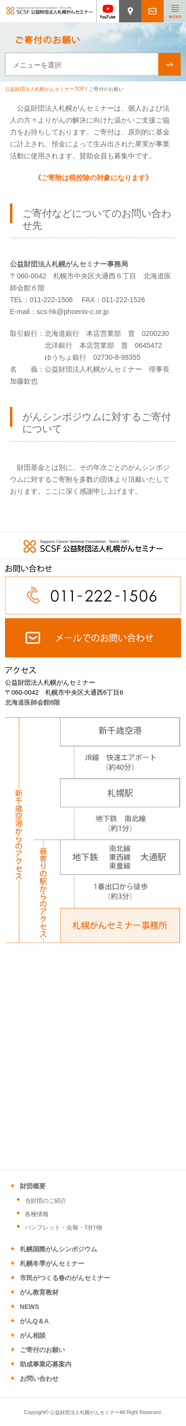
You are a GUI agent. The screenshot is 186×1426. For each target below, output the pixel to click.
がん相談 (33, 1335)
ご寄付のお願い (42, 1350)
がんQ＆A (34, 1321)
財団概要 (33, 1186)
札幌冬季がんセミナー (52, 1263)
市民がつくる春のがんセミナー (65, 1278)
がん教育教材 (39, 1292)
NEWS (29, 1306)
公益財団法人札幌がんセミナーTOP (44, 89)
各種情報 (37, 1214)
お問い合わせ (39, 1378)
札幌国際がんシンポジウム (58, 1249)
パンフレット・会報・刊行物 (63, 1227)
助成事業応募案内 (45, 1364)
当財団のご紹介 (45, 1200)
